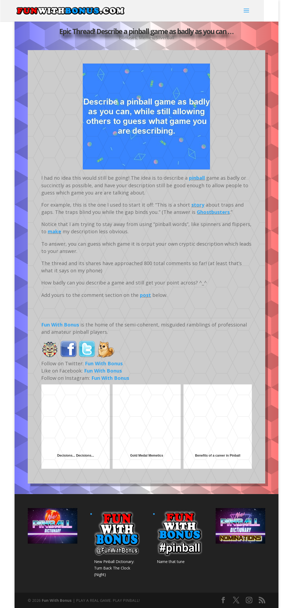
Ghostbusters (213, 212)
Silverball (165, 38)
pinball (197, 178)
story (197, 204)
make (54, 231)
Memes (146, 38)
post (145, 295)
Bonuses (128, 38)
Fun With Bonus (60, 324)
